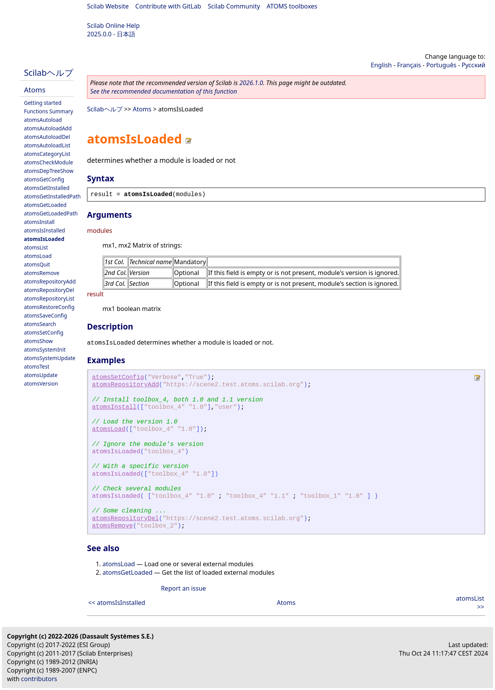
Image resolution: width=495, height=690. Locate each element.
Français (409, 65)
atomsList (36, 247)
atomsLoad (37, 256)
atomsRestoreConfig (49, 307)
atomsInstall (39, 221)
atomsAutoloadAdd (48, 128)
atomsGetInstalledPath (52, 196)
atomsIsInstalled (44, 230)
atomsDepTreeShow (48, 170)
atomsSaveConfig (45, 315)
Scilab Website (108, 6)
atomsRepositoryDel (49, 290)
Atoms (35, 89)
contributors (39, 679)
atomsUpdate (41, 375)
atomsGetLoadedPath (51, 213)
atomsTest (37, 366)
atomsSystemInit (45, 349)
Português (441, 65)
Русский (473, 65)
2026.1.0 (251, 83)
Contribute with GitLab (168, 6)
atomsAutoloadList (47, 145)
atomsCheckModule (48, 162)
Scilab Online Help (113, 25)
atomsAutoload (43, 119)
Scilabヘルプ (48, 72)
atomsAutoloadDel (47, 136)
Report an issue (183, 588)
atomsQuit (37, 264)
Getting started (42, 102)
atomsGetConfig (44, 179)
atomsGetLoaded (45, 204)
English (381, 65)
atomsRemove (41, 273)
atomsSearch (40, 324)
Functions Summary (48, 111)
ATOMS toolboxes (292, 6)
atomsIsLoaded (44, 239)
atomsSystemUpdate (49, 358)
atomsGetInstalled (47, 187)
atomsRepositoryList (49, 298)
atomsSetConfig (43, 332)
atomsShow (38, 341)
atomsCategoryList (47, 153)
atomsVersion (41, 383)
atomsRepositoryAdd (50, 281)
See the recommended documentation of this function (163, 91)
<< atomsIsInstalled (116, 602)
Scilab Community (234, 6)
